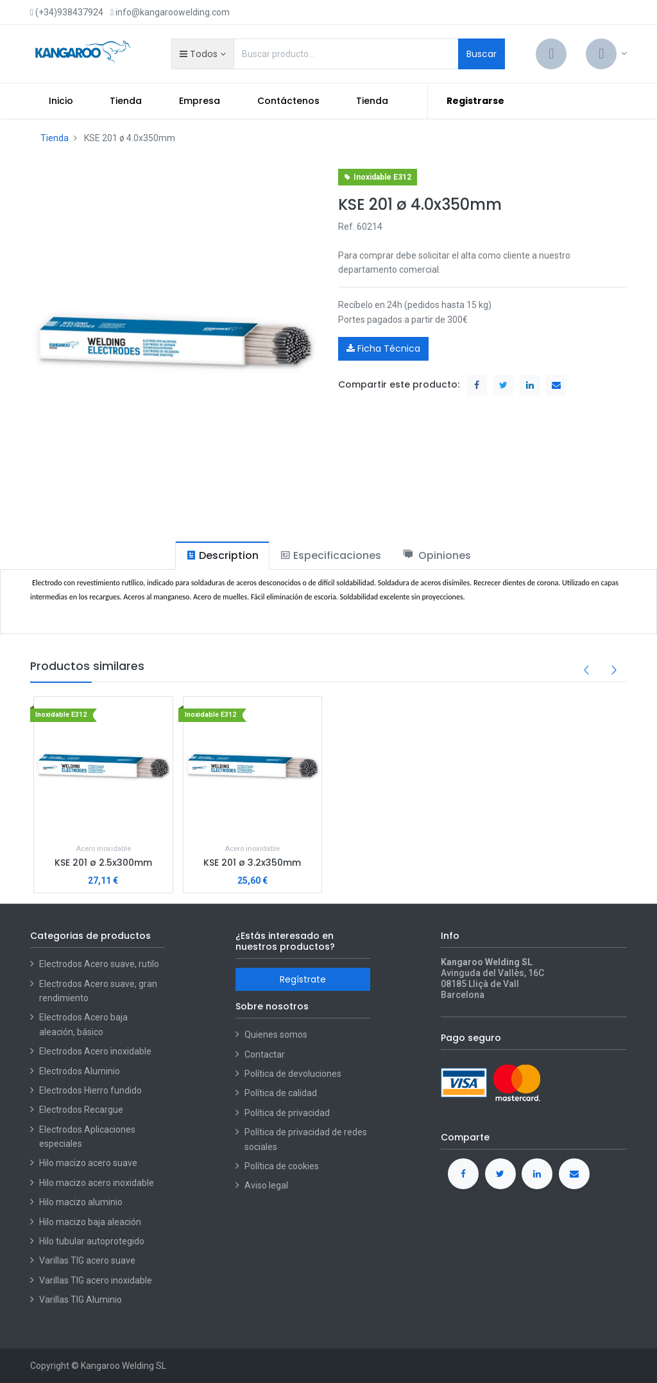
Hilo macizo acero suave (88, 1163)
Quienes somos (275, 1034)
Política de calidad (280, 1093)
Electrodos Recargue (81, 1109)
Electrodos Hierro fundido (90, 1090)
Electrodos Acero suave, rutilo (99, 964)
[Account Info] (606, 54)
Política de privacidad (287, 1113)
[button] (202, 54)
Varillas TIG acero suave (87, 1260)
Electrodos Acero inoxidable (96, 1051)
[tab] (222, 555)
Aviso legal (266, 1185)
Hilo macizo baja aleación (90, 1222)
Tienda (54, 138)
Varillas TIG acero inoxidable (95, 1280)
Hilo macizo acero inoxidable (96, 1183)
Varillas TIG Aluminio (80, 1299)
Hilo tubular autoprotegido (91, 1241)
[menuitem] (60, 100)
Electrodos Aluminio (80, 1071)
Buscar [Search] (481, 53)
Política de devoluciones (292, 1074)
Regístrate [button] (303, 979)
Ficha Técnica (383, 348)
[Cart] (551, 54)
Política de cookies (281, 1166)
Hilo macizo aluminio (81, 1202)
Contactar (264, 1054)
